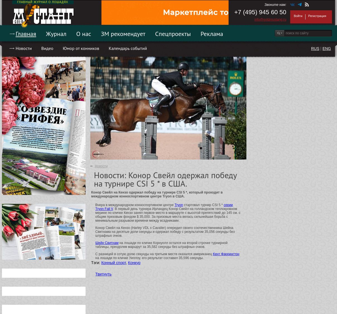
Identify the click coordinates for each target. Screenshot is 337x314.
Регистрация (317, 16)
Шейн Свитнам (106, 243)
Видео (47, 48)
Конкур (134, 262)
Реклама (212, 34)
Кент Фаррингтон (226, 254)
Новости (24, 48)
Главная (26, 34)
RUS (315, 48)
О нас (83, 34)
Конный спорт (113, 262)
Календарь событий (128, 48)
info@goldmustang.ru (270, 19)
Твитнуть (103, 274)
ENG (327, 48)
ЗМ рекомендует (123, 34)
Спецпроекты (173, 34)
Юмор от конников (81, 48)
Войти (298, 16)
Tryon (178, 205)
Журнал (56, 34)
